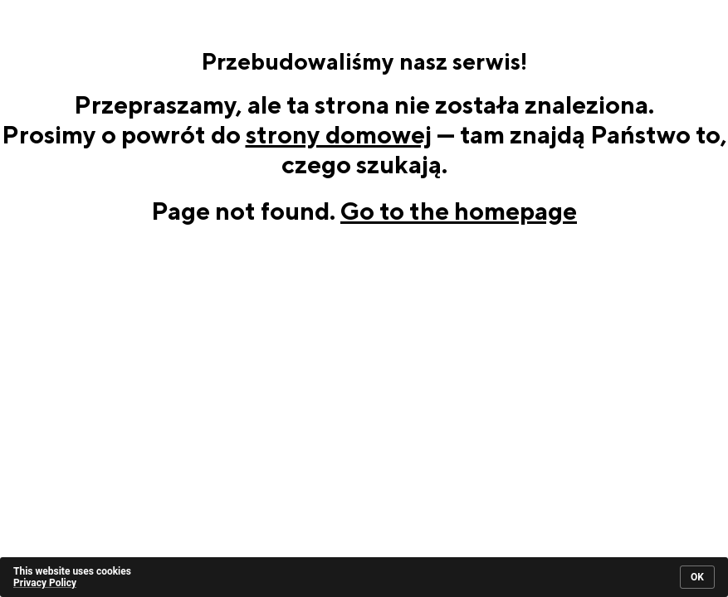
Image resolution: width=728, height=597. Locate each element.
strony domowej (339, 134)
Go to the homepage (458, 211)
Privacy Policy (44, 583)
